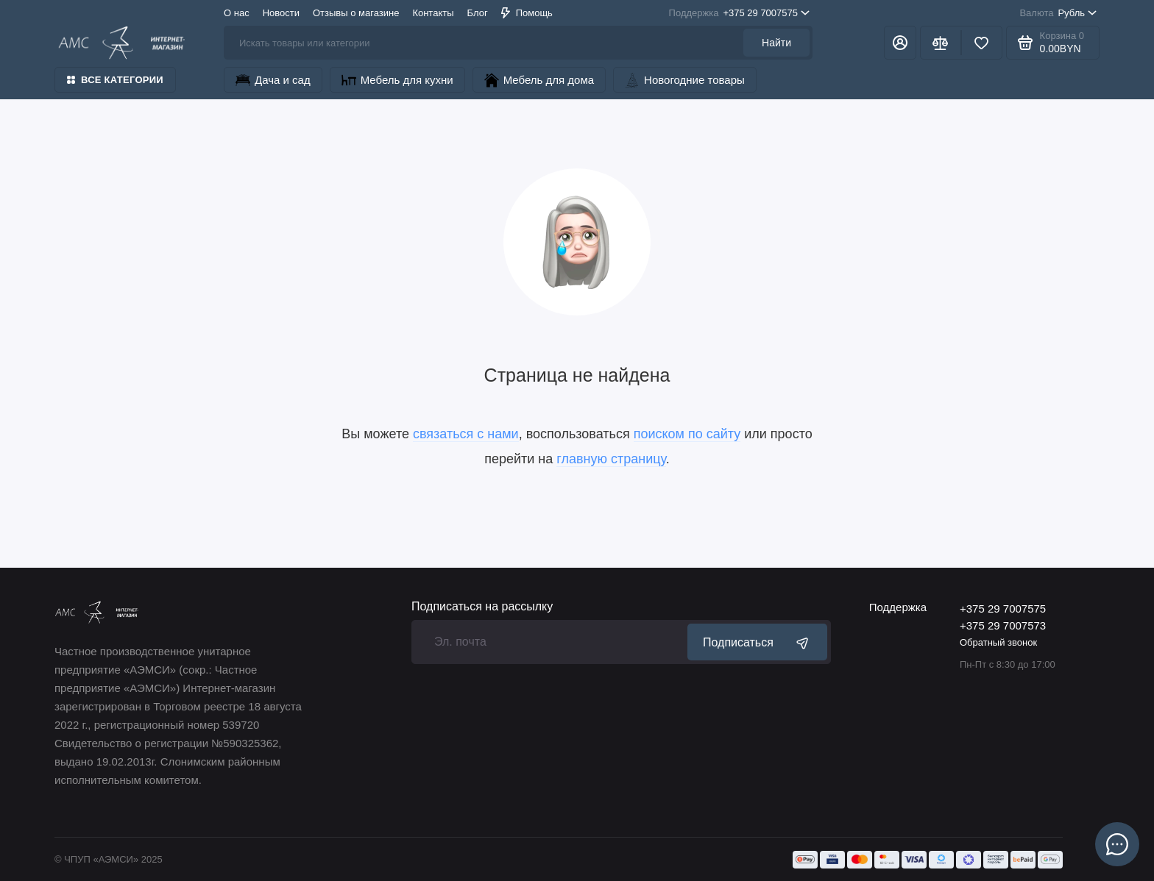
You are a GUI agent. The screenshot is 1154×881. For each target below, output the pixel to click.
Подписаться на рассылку (482, 607)
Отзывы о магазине (356, 12)
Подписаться (757, 642)
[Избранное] (982, 43)
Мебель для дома (539, 80)
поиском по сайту (687, 434)
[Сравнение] (940, 43)
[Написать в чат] (1117, 844)
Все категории (115, 79)
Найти (776, 43)
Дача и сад (273, 80)
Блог (477, 12)
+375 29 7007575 (739, 13)
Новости (281, 12)
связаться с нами (466, 434)
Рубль (1058, 13)
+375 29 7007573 (1003, 625)
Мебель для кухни (397, 80)
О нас (236, 12)
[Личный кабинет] (900, 43)
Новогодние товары (685, 80)
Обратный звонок (998, 642)
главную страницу (610, 459)
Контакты (432, 12)
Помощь (527, 12)
